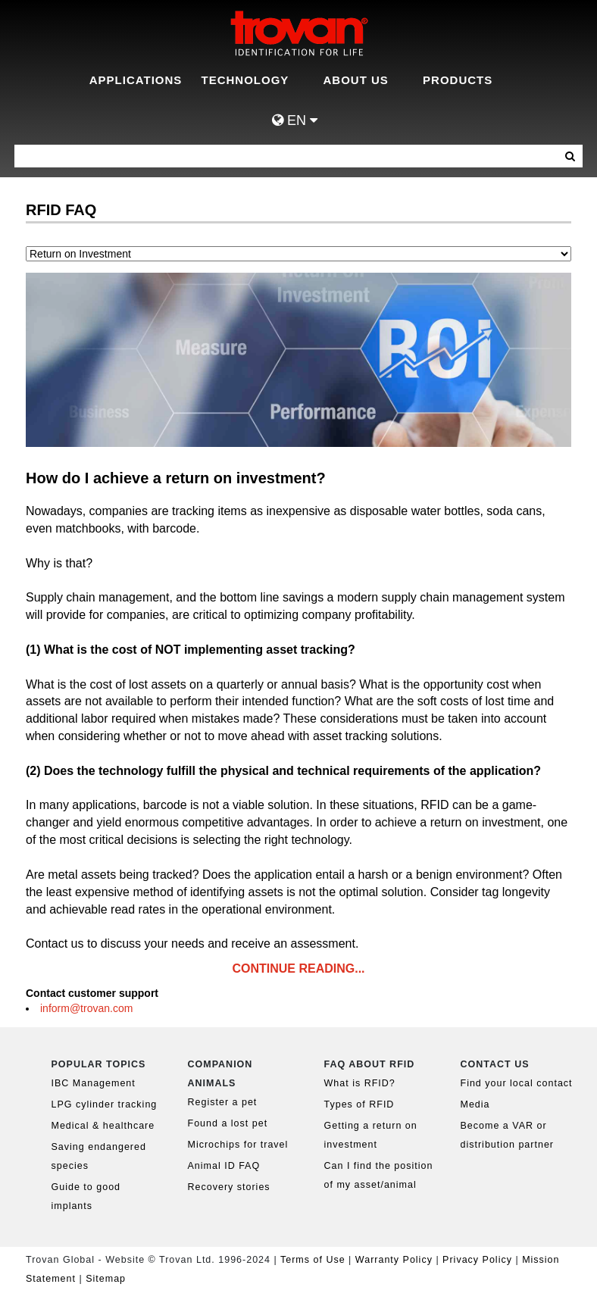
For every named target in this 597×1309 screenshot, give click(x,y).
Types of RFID (359, 1104)
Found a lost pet (228, 1123)
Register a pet (223, 1102)
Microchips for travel (238, 1144)
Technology (245, 79)
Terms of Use (312, 1259)
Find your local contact (517, 1083)
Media (475, 1104)
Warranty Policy (394, 1259)
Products (457, 79)
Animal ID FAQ (224, 1166)
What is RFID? (359, 1083)
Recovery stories (229, 1187)
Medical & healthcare (103, 1125)
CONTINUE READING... (298, 968)
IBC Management (94, 1083)
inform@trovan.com (86, 1008)
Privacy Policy (478, 1259)
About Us (356, 79)
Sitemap (106, 1278)
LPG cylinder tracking (105, 1104)
